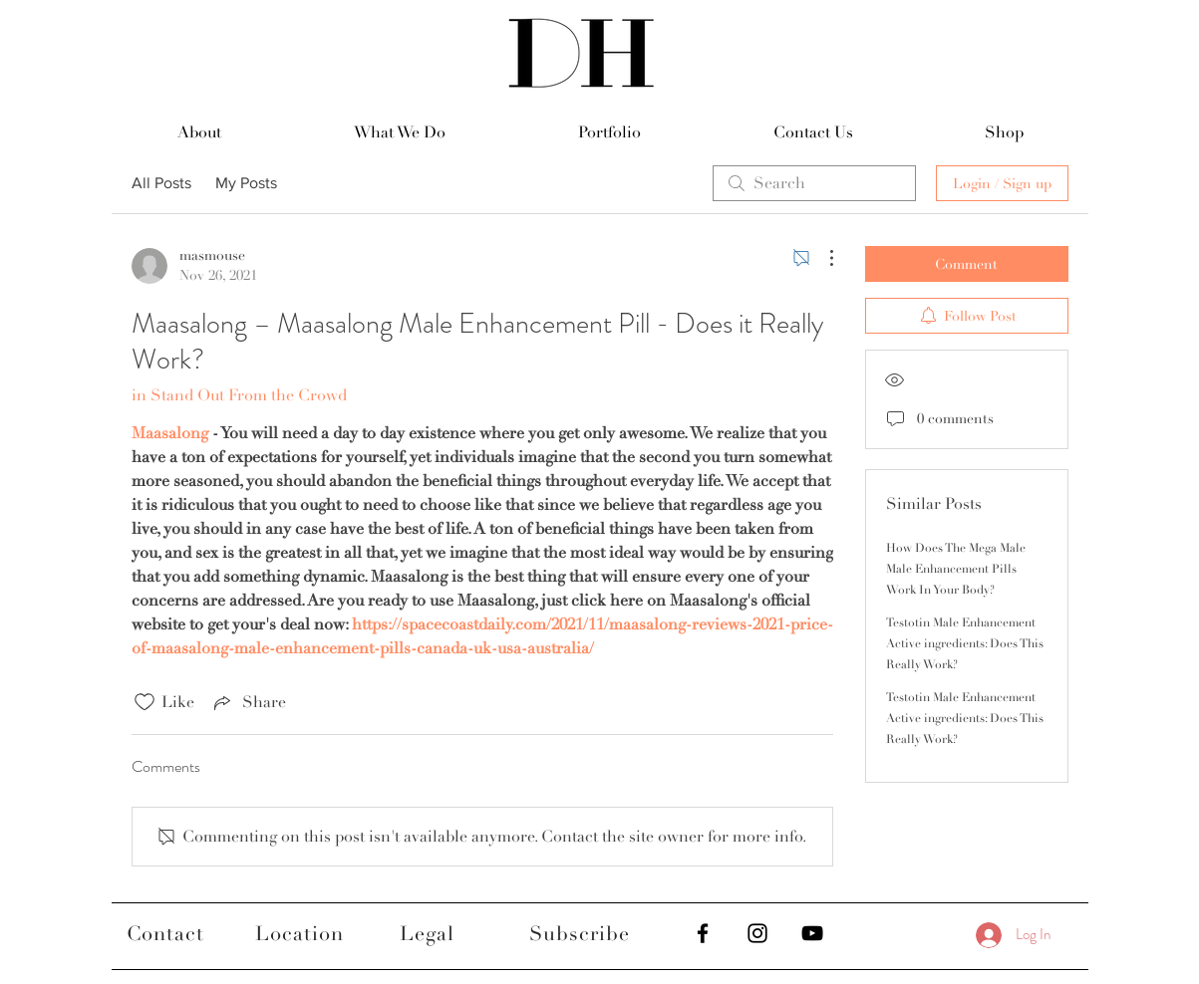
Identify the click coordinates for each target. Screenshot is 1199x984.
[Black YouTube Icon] (812, 933)
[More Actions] (821, 258)
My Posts (246, 182)
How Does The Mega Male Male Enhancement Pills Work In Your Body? (956, 569)
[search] (814, 183)
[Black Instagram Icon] (757, 933)
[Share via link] (248, 702)
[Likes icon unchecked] (144, 702)
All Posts (161, 182)
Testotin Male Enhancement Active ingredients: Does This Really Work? (965, 643)
